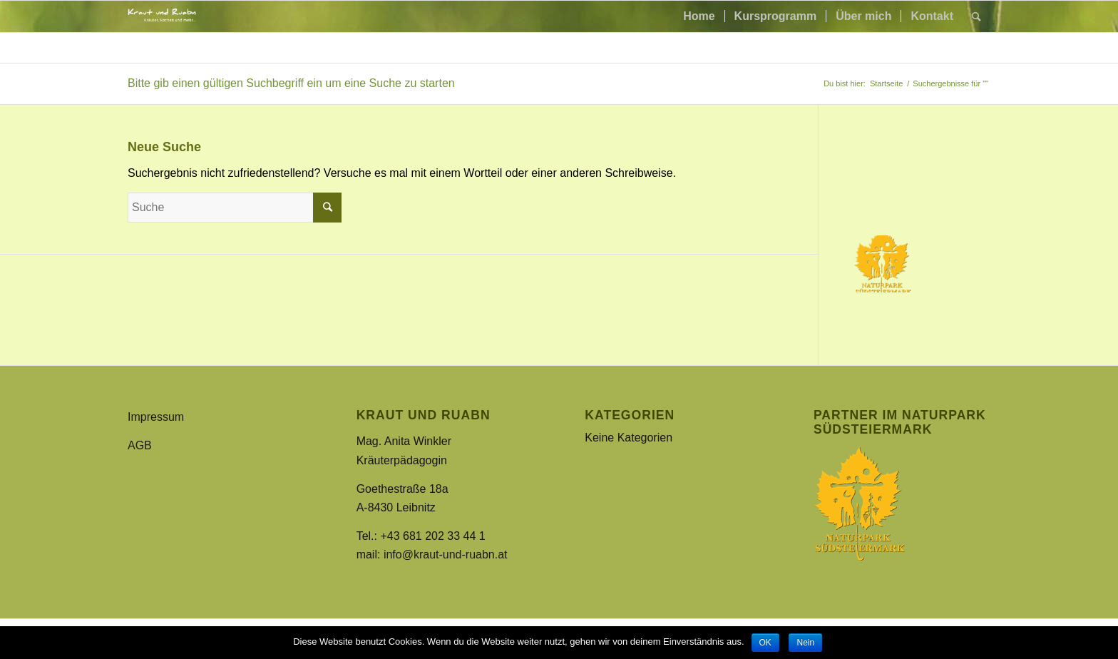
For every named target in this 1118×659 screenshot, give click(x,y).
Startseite (886, 83)
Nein (805, 643)
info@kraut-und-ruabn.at (446, 554)
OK (765, 643)
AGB (140, 445)
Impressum (156, 417)
